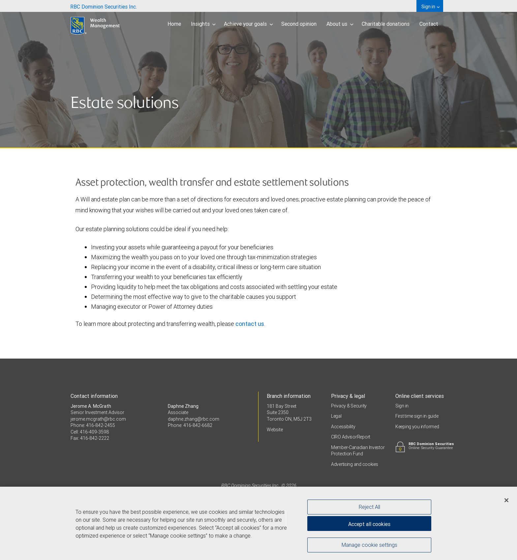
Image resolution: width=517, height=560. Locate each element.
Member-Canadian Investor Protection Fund (357, 450)
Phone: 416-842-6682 (190, 425)
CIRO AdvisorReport (350, 437)
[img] (258, 74)
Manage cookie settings (369, 546)
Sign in (402, 406)
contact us (249, 324)
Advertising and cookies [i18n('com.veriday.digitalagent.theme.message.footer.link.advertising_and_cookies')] (354, 464)
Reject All (369, 508)
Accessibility (343, 427)
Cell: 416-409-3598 (90, 432)
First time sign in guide (416, 416)
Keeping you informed (417, 427)
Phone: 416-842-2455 (93, 425)
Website (275, 430)
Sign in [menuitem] (430, 7)
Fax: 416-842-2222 (90, 438)
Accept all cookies (369, 525)
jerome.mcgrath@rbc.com (98, 419)
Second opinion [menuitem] (299, 23)
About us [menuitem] (339, 23)
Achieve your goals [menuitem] (248, 23)
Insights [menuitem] (203, 23)
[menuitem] (103, 6)
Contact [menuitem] (428, 23)
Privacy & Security (349, 406)
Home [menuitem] (174, 23)
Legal (336, 416)
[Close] (506, 501)
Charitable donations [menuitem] (386, 23)
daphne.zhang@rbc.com (193, 419)
